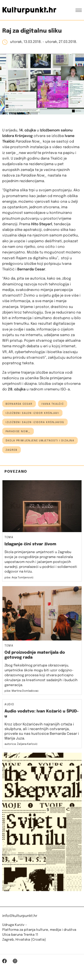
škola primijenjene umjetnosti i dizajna (40, 440)
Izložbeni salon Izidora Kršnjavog (35, 422)
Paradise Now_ (18, 431)
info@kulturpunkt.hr (19, 916)
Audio (9, 704)
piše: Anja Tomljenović (19, 577)
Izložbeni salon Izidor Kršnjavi (32, 413)
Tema (8, 537)
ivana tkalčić (52, 404)
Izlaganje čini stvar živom (30, 544)
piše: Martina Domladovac (21, 691)
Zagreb (11, 450)
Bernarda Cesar (19, 404)
